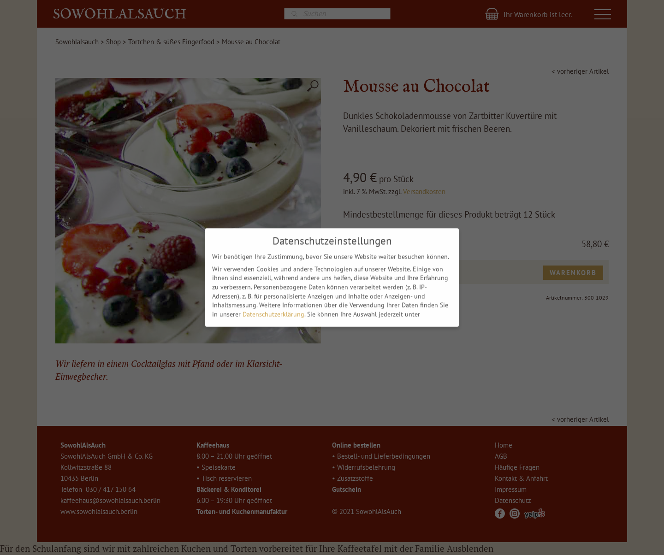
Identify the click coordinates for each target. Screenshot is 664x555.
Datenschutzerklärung (273, 312)
